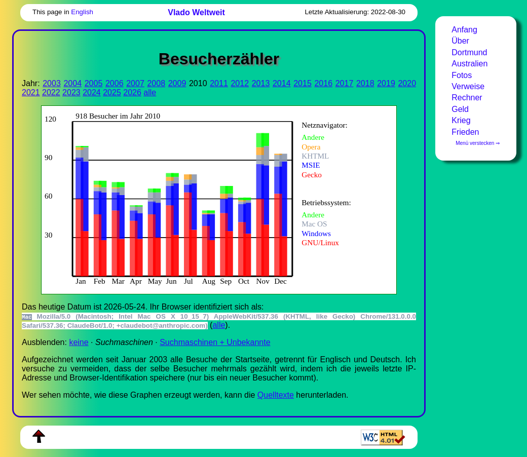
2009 (177, 83)
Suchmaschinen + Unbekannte (215, 342)
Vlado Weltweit (196, 12)
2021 (31, 92)
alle (149, 92)
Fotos (461, 75)
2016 (323, 83)
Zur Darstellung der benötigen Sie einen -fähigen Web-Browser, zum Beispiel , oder (212, 199)
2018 (365, 83)
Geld (460, 109)
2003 (52, 83)
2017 (344, 83)
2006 (114, 83)
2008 (156, 83)
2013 (261, 83)
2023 (71, 92)
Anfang (464, 29)
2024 (92, 92)
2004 (72, 83)
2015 (302, 83)
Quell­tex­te (275, 395)
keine (78, 342)
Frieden (465, 132)
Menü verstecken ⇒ (478, 143)
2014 (282, 83)
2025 (112, 92)
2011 (219, 83)
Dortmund (469, 52)
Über (460, 40)
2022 (51, 92)
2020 (407, 83)
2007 (135, 83)
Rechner (466, 97)
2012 (240, 83)
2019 (386, 83)
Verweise (467, 86)
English (82, 12)
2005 (94, 83)
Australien (469, 63)
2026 (132, 92)
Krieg (460, 120)
